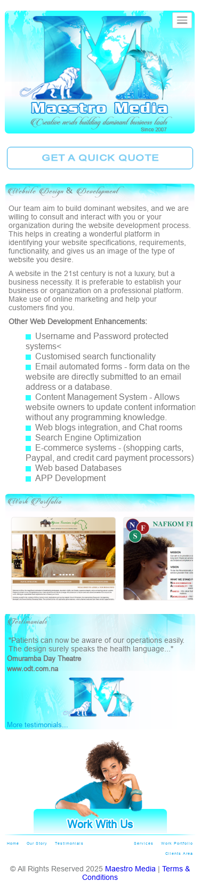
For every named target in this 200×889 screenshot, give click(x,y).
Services (144, 843)
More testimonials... (37, 724)
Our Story (37, 843)
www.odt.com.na (32, 668)
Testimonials (69, 843)
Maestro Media (130, 868)
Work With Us (100, 824)
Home (13, 843)
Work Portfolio (177, 843)
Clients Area (179, 853)
